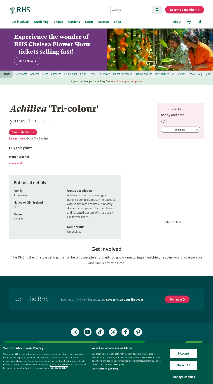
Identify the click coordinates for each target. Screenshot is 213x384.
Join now (176, 299)
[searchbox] (132, 10)
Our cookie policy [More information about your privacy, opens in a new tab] (59, 368)
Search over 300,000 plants (126, 81)
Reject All (183, 365)
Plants (6, 74)
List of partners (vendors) (105, 368)
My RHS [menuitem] (192, 22)
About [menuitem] (177, 22)
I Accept (183, 353)
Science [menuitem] (103, 22)
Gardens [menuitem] (74, 22)
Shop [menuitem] (117, 22)
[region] (106, 363)
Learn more (17, 138)
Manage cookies (183, 377)
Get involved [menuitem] (20, 22)
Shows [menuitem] (58, 22)
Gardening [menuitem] (41, 22)
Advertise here (173, 222)
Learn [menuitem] (89, 22)
